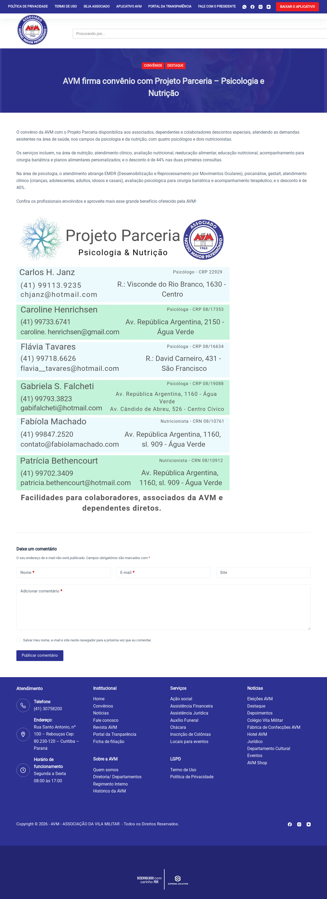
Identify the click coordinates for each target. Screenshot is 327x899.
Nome (27, 572)
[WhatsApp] (244, 7)
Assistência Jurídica (189, 713)
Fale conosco (105, 720)
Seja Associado (96, 6)
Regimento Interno (110, 784)
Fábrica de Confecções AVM (273, 727)
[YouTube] (269, 7)
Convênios (153, 65)
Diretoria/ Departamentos (117, 776)
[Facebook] (252, 7)
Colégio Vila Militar (265, 720)
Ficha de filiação (108, 741)
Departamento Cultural (268, 748)
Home (98, 698)
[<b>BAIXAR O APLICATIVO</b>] (297, 6)
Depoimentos (259, 713)
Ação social (181, 698)
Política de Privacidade (191, 776)
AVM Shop (257, 762)
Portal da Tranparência (114, 734)
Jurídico (255, 741)
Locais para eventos (189, 741)
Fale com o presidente (217, 6)
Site (223, 572)
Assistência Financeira (191, 706)
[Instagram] (261, 7)
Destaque (175, 65)
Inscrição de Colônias (190, 734)
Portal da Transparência (169, 6)
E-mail (127, 572)
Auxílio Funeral (184, 720)
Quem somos (105, 769)
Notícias (101, 713)
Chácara (178, 727)
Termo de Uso (65, 6)
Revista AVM (105, 727)
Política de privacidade (28, 6)
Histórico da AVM (109, 791)
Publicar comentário (40, 655)
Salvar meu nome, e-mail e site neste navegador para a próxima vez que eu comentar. (87, 640)
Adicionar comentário (41, 591)
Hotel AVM (257, 734)
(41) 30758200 (48, 708)
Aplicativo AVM (128, 6)
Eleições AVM (260, 698)
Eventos (254, 755)
